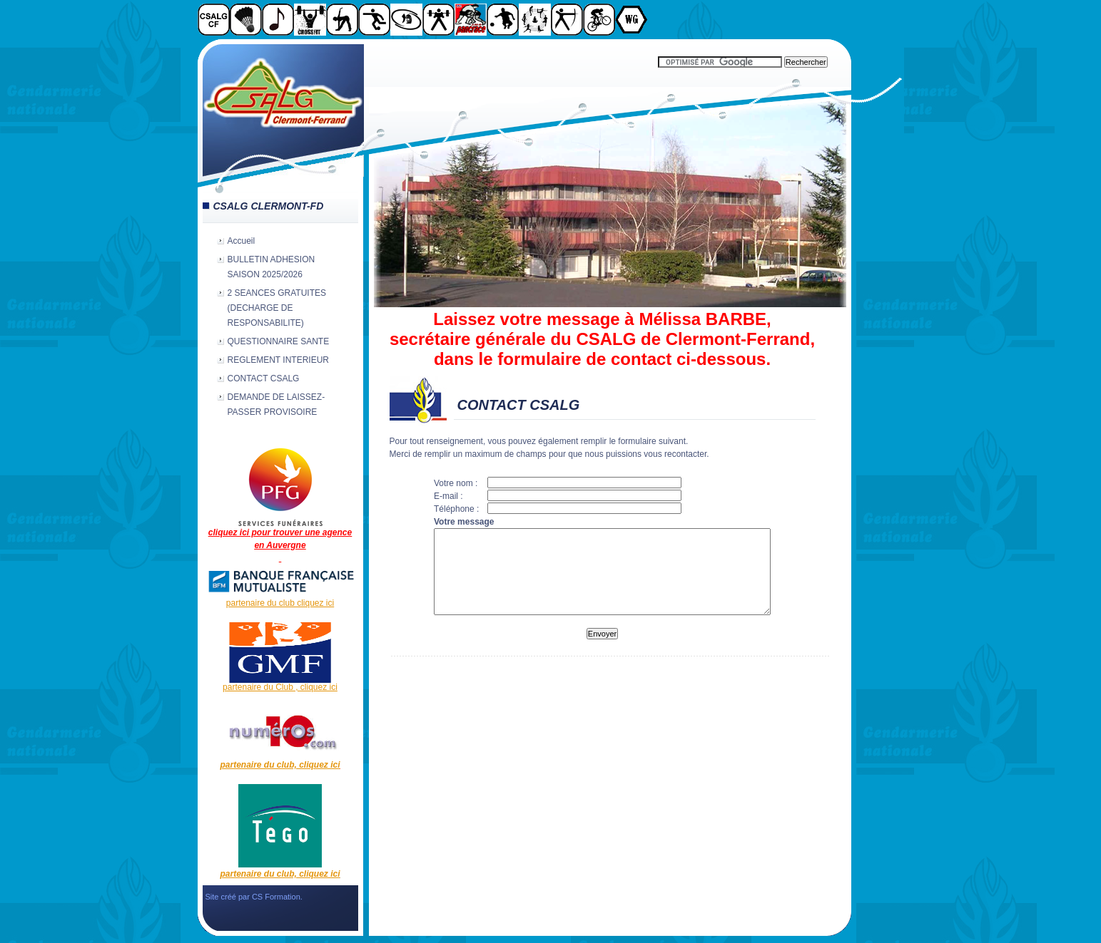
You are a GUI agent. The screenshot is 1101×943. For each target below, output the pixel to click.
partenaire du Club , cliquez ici (280, 687)
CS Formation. (277, 896)
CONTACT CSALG (264, 378)
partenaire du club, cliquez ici (280, 765)
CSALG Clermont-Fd (283, 110)
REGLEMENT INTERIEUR (278, 360)
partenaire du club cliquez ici (280, 603)
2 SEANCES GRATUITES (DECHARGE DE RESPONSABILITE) (277, 308)
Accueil (241, 241)
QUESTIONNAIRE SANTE (279, 341)
